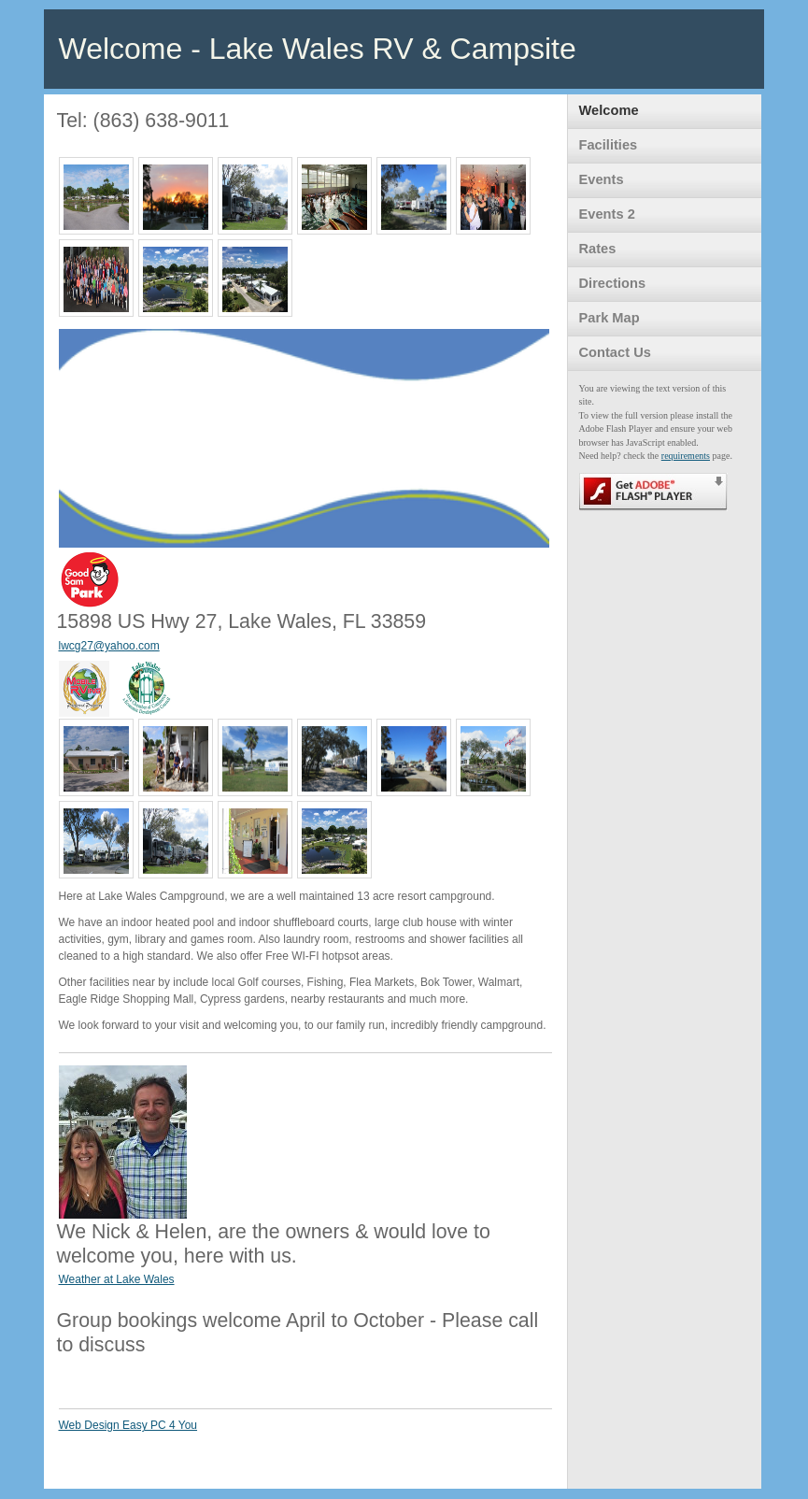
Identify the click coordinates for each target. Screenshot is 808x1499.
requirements (685, 455)
